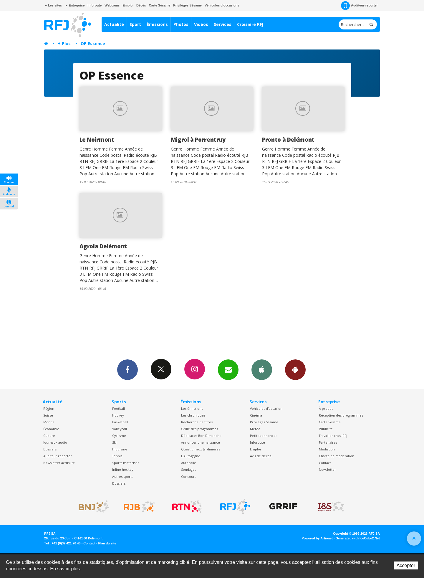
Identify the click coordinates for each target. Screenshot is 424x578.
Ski (114, 442)
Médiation (327, 449)
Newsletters (228, 369)
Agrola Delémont (103, 246)
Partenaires (328, 442)
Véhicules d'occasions (222, 5)
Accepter (406, 565)
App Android (295, 369)
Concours (188, 476)
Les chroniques (193, 415)
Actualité (114, 24)
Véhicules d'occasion (266, 408)
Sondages (188, 469)
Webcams (112, 5)
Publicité (326, 429)
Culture (49, 435)
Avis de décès (260, 456)
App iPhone (261, 369)
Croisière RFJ (250, 24)
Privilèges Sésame (187, 5)
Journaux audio (55, 442)
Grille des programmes (199, 429)
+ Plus (64, 43)
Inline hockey (122, 469)
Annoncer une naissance (200, 442)
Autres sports (122, 476)
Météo (255, 429)
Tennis (117, 456)
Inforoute (95, 5)
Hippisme (119, 449)
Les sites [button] (53, 5)
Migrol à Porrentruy (198, 139)
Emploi (127, 5)
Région (48, 408)
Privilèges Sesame (264, 422)
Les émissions (192, 408)
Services (222, 24)
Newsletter (327, 469)
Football (118, 408)
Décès (141, 5)
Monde (48, 422)
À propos (326, 408)
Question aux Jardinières (200, 449)
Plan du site (107, 543)
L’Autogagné (190, 456)
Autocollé (188, 463)
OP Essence (93, 43)
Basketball (120, 422)
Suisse (48, 415)
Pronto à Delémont (288, 139)
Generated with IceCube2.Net (358, 538)
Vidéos (201, 24)
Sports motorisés (125, 463)
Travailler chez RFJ (333, 435)
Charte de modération (336, 456)
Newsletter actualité (59, 463)
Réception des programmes (341, 415)
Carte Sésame (159, 5)
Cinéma (256, 415)
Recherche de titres (197, 422)
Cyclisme (119, 435)
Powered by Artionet (317, 538)
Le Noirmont (97, 139)
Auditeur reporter (57, 456)
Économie (51, 429)
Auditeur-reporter (359, 5)
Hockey (118, 415)
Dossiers (50, 449)
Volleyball (119, 429)
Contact (325, 463)
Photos (180, 24)
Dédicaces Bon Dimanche (201, 435)
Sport (135, 24)
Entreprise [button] (75, 5)
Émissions (157, 24)
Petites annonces (263, 435)
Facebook (127, 369)
